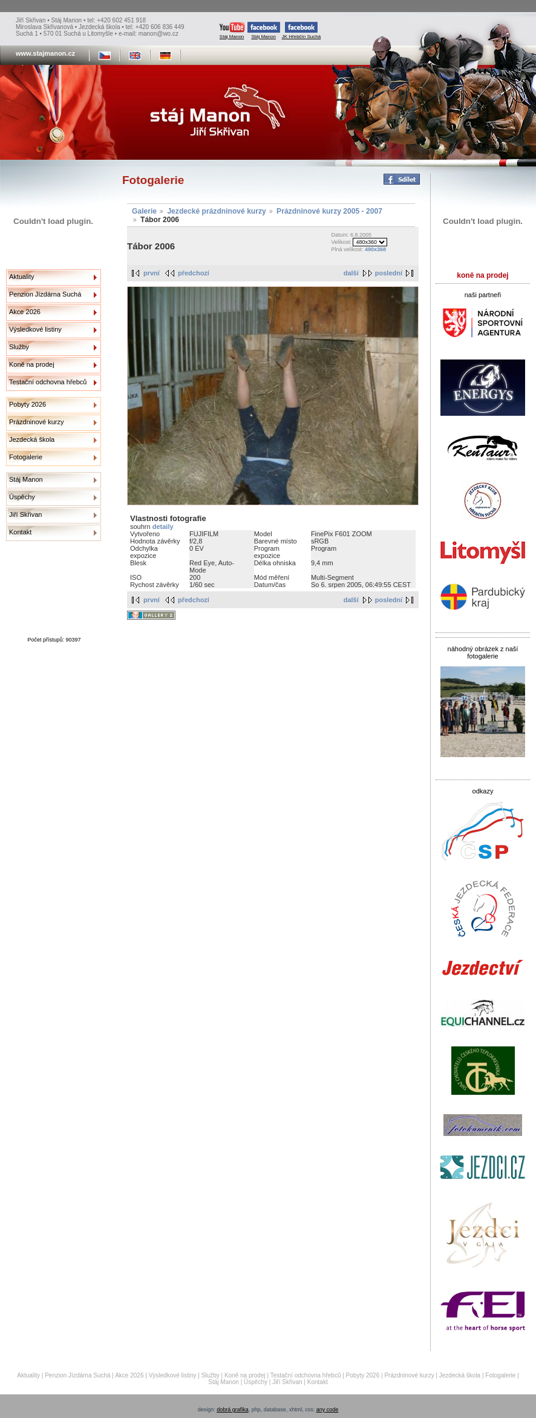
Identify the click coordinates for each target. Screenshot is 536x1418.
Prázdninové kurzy (36, 421)
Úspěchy (22, 497)
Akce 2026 (25, 311)
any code (327, 1410)
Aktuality (21, 276)
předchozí (193, 273)
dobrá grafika (233, 1410)
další (351, 273)
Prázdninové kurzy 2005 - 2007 (329, 211)
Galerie (144, 211)
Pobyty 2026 (27, 404)
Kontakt (20, 532)
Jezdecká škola (31, 439)
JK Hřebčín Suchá (301, 30)
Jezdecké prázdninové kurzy (216, 211)
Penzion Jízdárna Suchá (45, 294)
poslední (388, 273)
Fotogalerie (25, 457)
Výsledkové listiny (35, 329)
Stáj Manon (232, 30)
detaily (163, 526)
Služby (19, 346)
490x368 (375, 249)
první (151, 273)
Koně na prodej (31, 364)
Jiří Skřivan (25, 514)
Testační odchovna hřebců (48, 382)
